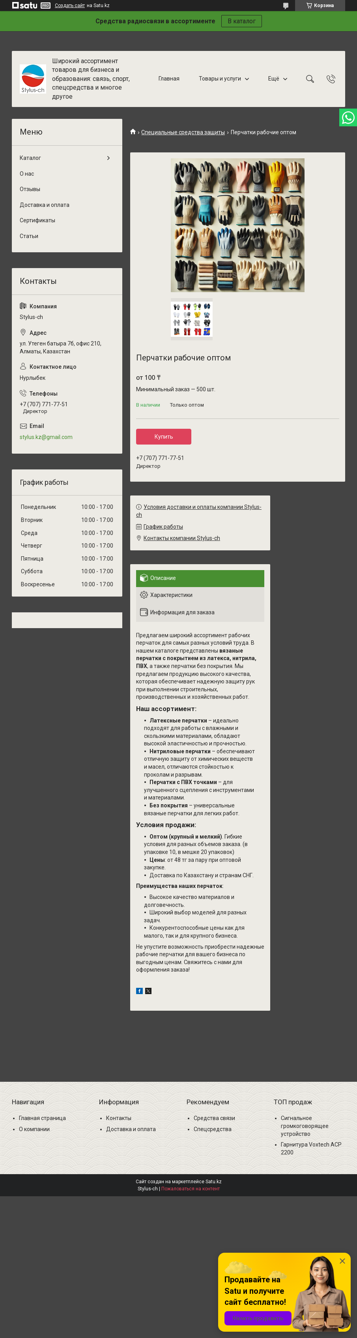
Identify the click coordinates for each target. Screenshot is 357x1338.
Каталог (30, 158)
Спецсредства (213, 1129)
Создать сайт (70, 5)
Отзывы (30, 189)
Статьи (29, 236)
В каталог (242, 21)
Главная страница (42, 1118)
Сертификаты (37, 220)
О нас (27, 174)
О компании (34, 1129)
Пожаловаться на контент (190, 1189)
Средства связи (214, 1118)
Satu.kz (214, 1181)
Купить (164, 436)
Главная (169, 78)
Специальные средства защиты (183, 132)
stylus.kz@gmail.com (46, 437)
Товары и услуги (220, 78)
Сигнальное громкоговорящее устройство (305, 1126)
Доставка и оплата (44, 205)
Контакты (118, 1118)
